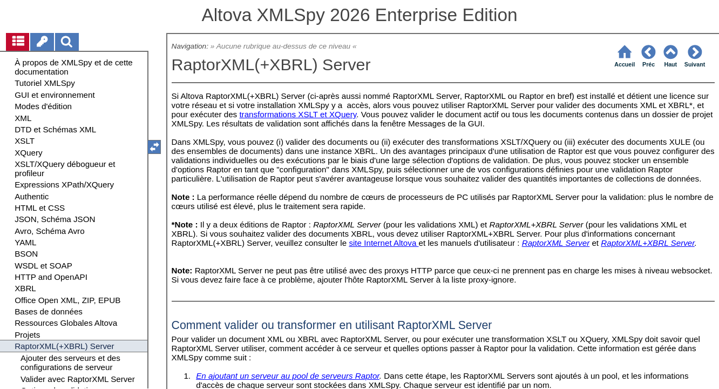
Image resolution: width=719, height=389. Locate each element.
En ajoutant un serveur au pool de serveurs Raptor (287, 375)
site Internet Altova (383, 242)
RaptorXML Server (556, 242)
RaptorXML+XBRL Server (647, 242)
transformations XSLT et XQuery (297, 114)
